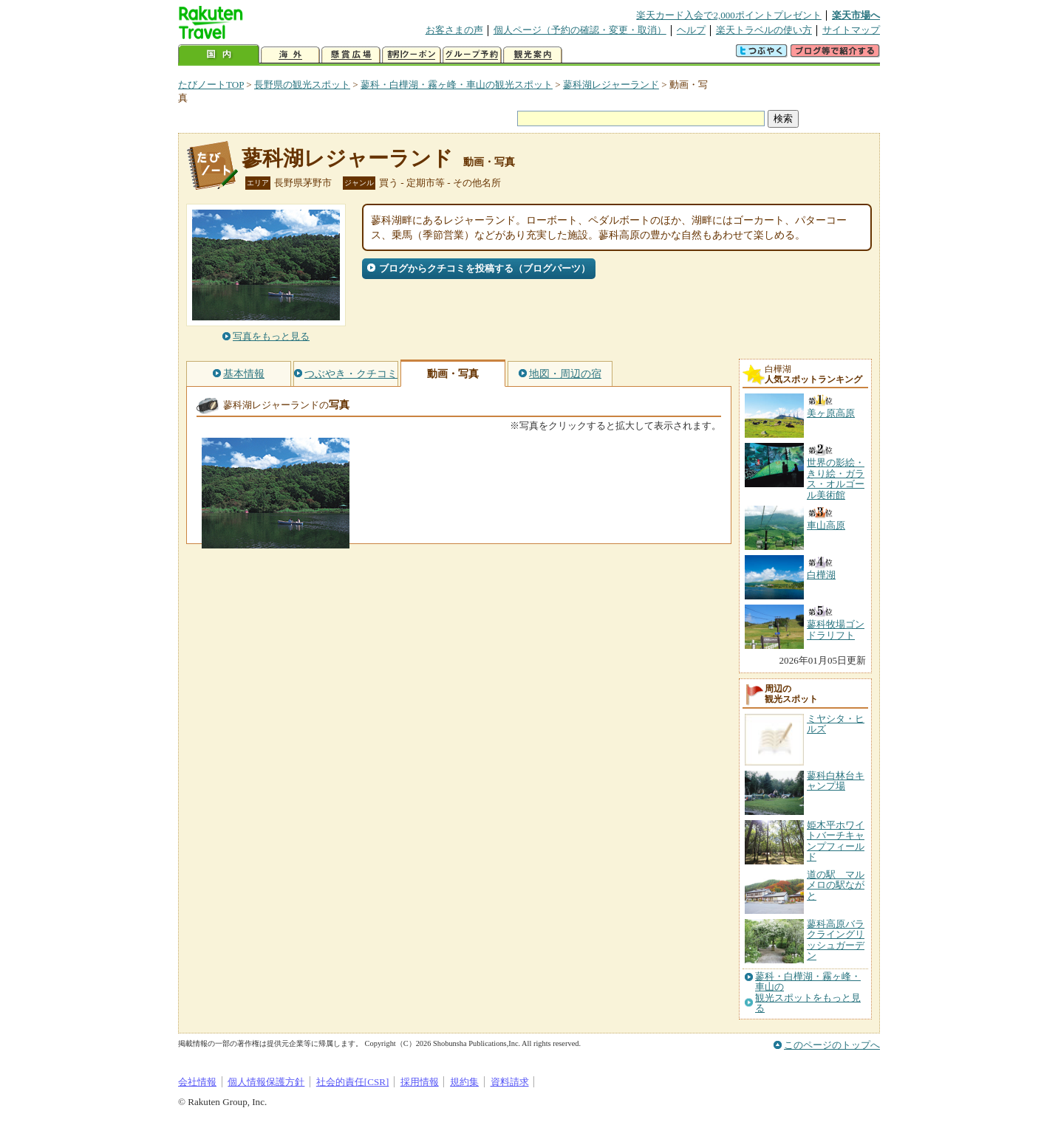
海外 (290, 55)
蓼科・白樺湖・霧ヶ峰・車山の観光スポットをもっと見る (808, 992)
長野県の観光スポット (302, 84)
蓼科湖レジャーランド (611, 84)
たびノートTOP (211, 84)
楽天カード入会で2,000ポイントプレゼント (729, 15)
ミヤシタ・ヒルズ (835, 723)
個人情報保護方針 (266, 1081)
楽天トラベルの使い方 (764, 29)
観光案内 (532, 55)
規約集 (464, 1081)
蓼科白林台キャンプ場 (835, 780)
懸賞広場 (350, 55)
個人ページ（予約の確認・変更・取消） (580, 29)
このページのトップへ (832, 1044)
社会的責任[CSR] (352, 1081)
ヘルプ (691, 29)
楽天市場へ (856, 15)
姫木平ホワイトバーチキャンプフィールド (835, 840)
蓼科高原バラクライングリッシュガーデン (835, 939)
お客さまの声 (454, 29)
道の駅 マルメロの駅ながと (835, 885)
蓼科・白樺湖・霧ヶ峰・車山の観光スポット (457, 84)
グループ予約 (472, 55)
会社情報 (197, 1081)
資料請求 (510, 1081)
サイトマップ (851, 29)
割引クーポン (411, 55)
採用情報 (419, 1081)
